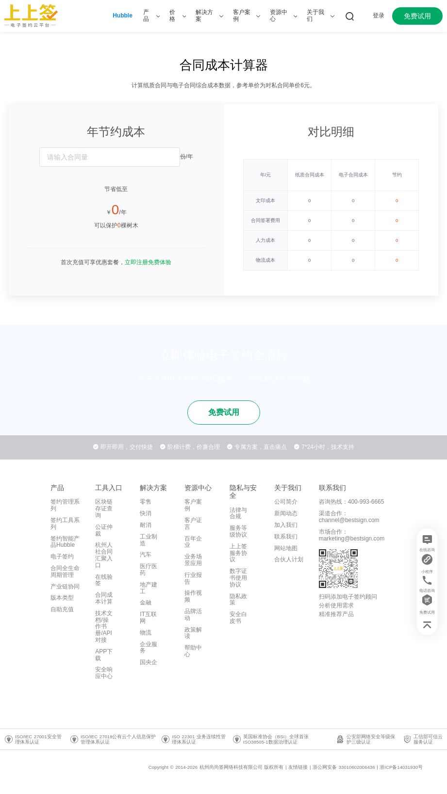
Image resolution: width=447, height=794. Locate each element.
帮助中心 (193, 651)
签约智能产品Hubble (65, 542)
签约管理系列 (65, 505)
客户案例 (193, 505)
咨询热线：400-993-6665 (351, 501)
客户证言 (193, 523)
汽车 (145, 554)
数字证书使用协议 (238, 578)
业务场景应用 (193, 560)
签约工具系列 (65, 523)
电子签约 (62, 556)
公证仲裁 (104, 530)
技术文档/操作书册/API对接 (104, 626)
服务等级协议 (238, 531)
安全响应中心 (104, 673)
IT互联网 (148, 617)
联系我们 (286, 536)
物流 (145, 632)
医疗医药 (148, 569)
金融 (145, 602)
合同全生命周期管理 (65, 571)
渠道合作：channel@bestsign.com (349, 517)
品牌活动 (193, 614)
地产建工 (148, 588)
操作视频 (193, 596)
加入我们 (286, 525)
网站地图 (286, 548)
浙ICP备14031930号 (401, 767)
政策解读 (193, 633)
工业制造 (148, 540)
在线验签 (104, 580)
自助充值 (62, 609)
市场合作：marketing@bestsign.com (352, 535)
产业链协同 (65, 586)
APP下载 (104, 655)
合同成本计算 (104, 598)
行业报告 (193, 578)
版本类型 (62, 597)
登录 (378, 15)
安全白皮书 (238, 617)
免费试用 (417, 16)
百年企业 (193, 542)
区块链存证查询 (104, 508)
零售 (145, 501)
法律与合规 (238, 513)
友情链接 (298, 767)
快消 (145, 513)
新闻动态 (286, 513)
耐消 (145, 525)
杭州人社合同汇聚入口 (104, 554)
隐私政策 (238, 599)
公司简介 (286, 501)
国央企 (148, 662)
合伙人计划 (288, 559)
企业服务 (148, 647)
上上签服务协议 (238, 553)
